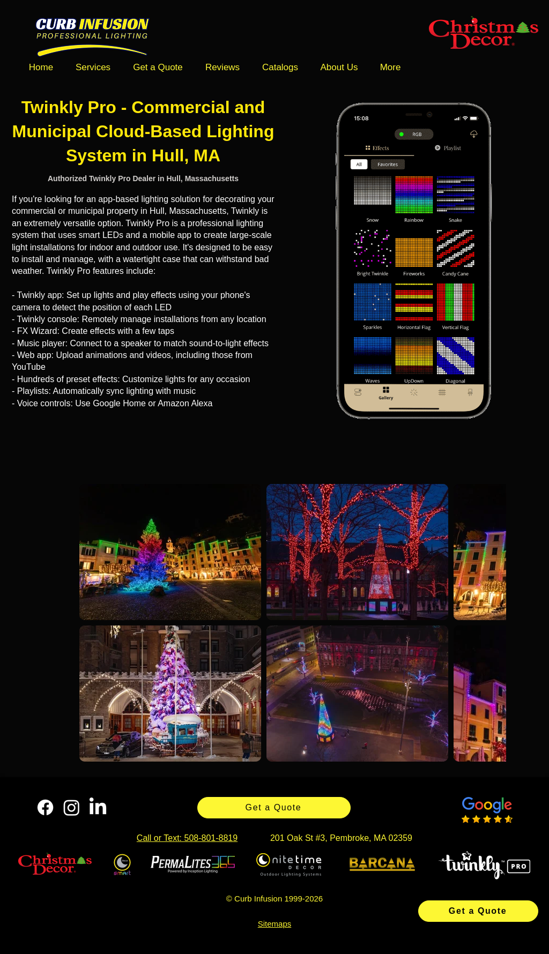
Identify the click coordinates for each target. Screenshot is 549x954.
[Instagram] (71, 807)
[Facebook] (45, 807)
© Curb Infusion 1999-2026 (274, 898)
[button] (93, 67)
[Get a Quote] (478, 911)
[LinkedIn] (97, 807)
